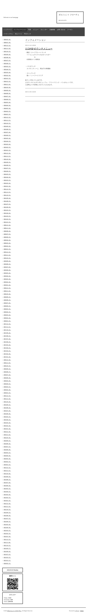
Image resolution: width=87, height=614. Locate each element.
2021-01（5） (7, 222)
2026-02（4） (7, 39)
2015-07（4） (7, 410)
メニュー (35, 29)
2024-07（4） (7, 96)
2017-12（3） (7, 324)
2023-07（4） (7, 132)
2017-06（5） (7, 341)
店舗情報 (52, 29)
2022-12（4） (7, 153)
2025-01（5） (7, 78)
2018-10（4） (7, 294)
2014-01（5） (7, 464)
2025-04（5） (7, 69)
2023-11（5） (7, 120)
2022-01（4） (7, 186)
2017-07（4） (7, 338)
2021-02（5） (7, 219)
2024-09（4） (7, 90)
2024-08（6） (7, 93)
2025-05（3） (7, 66)
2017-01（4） (7, 356)
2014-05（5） (7, 452)
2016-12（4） (7, 359)
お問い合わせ (61, 29)
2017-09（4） (7, 332)
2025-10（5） (7, 51)
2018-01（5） (7, 321)
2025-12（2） (7, 45)
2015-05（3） (7, 416)
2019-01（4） (7, 285)
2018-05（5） (7, 309)
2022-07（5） (7, 168)
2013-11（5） (7, 470)
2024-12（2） (7, 81)
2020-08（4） (7, 231)
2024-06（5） (7, 99)
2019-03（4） (7, 279)
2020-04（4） (7, 240)
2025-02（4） (7, 75)
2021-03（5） (7, 216)
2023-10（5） (7, 123)
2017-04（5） (7, 347)
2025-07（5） (7, 60)
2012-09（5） (7, 512)
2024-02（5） (7, 111)
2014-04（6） (7, 455)
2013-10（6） (7, 473)
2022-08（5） (7, 165)
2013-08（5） (7, 479)
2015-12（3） (7, 395)
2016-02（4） (7, 389)
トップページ (7, 29)
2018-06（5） (7, 306)
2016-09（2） (7, 368)
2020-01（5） (7, 249)
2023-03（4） (7, 144)
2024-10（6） (7, 87)
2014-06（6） (7, 449)
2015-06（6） (7, 413)
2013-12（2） (7, 467)
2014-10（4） (7, 437)
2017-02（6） (7, 353)
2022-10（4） (7, 159)
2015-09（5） (7, 404)
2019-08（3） (7, 264)
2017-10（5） (7, 329)
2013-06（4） (7, 485)
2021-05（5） (7, 210)
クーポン (70, 29)
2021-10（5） (7, 195)
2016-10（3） (7, 365)
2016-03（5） (7, 386)
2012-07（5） (7, 518)
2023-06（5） (7, 135)
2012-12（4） (7, 503)
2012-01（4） (7, 536)
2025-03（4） (7, 72)
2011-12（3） (7, 539)
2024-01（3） (7, 114)
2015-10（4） (7, 401)
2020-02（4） (7, 246)
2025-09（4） (7, 54)
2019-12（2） (7, 252)
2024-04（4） (7, 105)
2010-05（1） (7, 563)
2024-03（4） (7, 108)
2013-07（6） (7, 482)
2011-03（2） (7, 557)
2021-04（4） (7, 213)
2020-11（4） (7, 228)
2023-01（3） (7, 150)
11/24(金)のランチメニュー (38, 48)
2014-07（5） (7, 446)
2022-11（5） (7, 156)
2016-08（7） (7, 371)
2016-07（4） (7, 374)
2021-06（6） (7, 207)
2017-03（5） (7, 350)
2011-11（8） (7, 542)
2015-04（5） (7, 419)
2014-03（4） (7, 458)
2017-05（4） (7, 344)
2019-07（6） (7, 267)
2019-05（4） (7, 273)
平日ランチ (27, 34)
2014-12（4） (7, 431)
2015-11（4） (7, 398)
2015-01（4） (7, 428)
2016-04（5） (7, 383)
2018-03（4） (7, 315)
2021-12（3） (7, 189)
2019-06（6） (7, 270)
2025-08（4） (7, 57)
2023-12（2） (7, 117)
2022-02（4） (7, 183)
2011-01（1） (7, 560)
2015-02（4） (7, 425)
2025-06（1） (7, 63)
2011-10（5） (7, 545)
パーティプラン (8, 34)
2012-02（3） (7, 533)
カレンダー (44, 29)
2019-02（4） (7, 282)
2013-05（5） (7, 488)
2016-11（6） (7, 362)
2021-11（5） (7, 192)
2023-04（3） (7, 141)
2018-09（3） (7, 297)
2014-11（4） (7, 434)
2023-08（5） (7, 129)
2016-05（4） (7, 380)
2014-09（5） (7, 440)
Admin (82, 610)
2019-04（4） (7, 276)
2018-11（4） (7, 291)
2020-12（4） (7, 225)
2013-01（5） (7, 500)
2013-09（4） (7, 476)
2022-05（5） (7, 174)
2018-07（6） (7, 303)
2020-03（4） (7, 243)
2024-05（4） (7, 102)
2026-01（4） (7, 42)
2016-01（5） (7, 392)
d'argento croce (14, 13)
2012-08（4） (7, 515)
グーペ (77, 610)
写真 (29, 29)
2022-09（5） (7, 162)
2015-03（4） (7, 422)
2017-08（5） (7, 335)
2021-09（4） (7, 198)
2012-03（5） (7, 530)
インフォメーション (20, 29)
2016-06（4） (7, 377)
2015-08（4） (7, 407)
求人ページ (18, 34)
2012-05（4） (7, 524)
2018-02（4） (7, 318)
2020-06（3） (7, 237)
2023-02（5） (7, 147)
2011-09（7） (7, 548)
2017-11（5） (7, 326)
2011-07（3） (7, 554)
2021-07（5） (7, 204)
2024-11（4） (7, 84)
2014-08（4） (7, 443)
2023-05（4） (7, 138)
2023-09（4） (7, 126)
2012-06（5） (7, 521)
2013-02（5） (7, 497)
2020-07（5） (7, 234)
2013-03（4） (7, 494)
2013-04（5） (7, 491)
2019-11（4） (7, 255)
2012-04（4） (7, 527)
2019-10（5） (7, 258)
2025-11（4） (7, 48)
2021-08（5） (7, 201)
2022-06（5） (7, 171)
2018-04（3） (7, 312)
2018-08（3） (7, 300)
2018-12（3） (7, 288)
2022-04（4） (7, 177)
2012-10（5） (7, 509)
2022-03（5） (7, 180)
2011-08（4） (7, 551)
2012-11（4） (7, 506)
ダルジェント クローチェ (14, 610)
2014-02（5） (7, 461)
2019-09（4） (7, 261)
